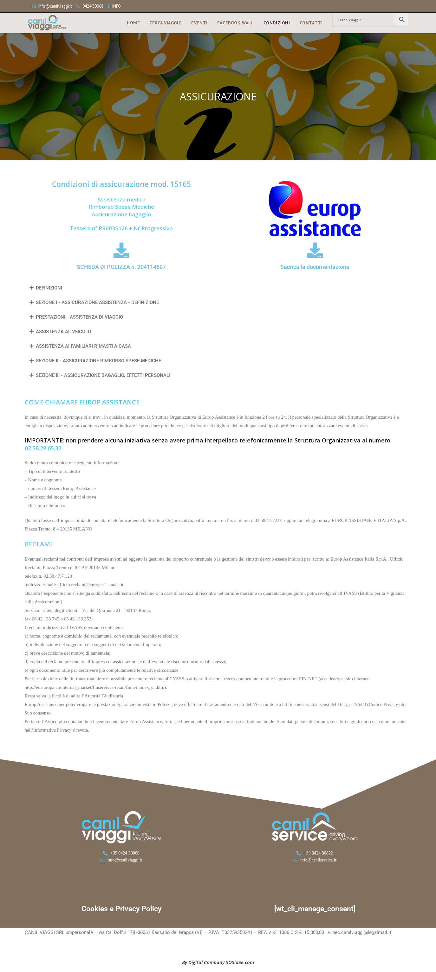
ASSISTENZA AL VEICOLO (63, 331)
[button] (218, 288)
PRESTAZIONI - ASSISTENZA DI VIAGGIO (79, 317)
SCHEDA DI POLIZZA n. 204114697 (121, 267)
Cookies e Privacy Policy (121, 909)
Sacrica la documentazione (314, 267)
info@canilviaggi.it (55, 6)
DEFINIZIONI (49, 288)
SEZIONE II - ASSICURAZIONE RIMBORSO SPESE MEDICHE (98, 361)
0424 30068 (92, 6)
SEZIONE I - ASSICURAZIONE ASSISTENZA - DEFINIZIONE (97, 302)
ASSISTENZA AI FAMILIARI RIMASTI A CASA (83, 346)
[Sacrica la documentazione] (315, 250)
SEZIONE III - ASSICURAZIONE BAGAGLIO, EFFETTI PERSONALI (103, 375)
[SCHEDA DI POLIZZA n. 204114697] (121, 250)
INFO (116, 6)
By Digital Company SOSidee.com (218, 962)
